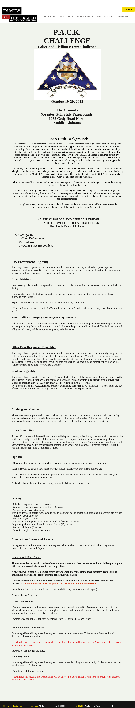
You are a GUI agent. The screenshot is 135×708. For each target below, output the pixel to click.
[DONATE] (128, 9)
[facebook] (112, 706)
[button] (66, 17)
